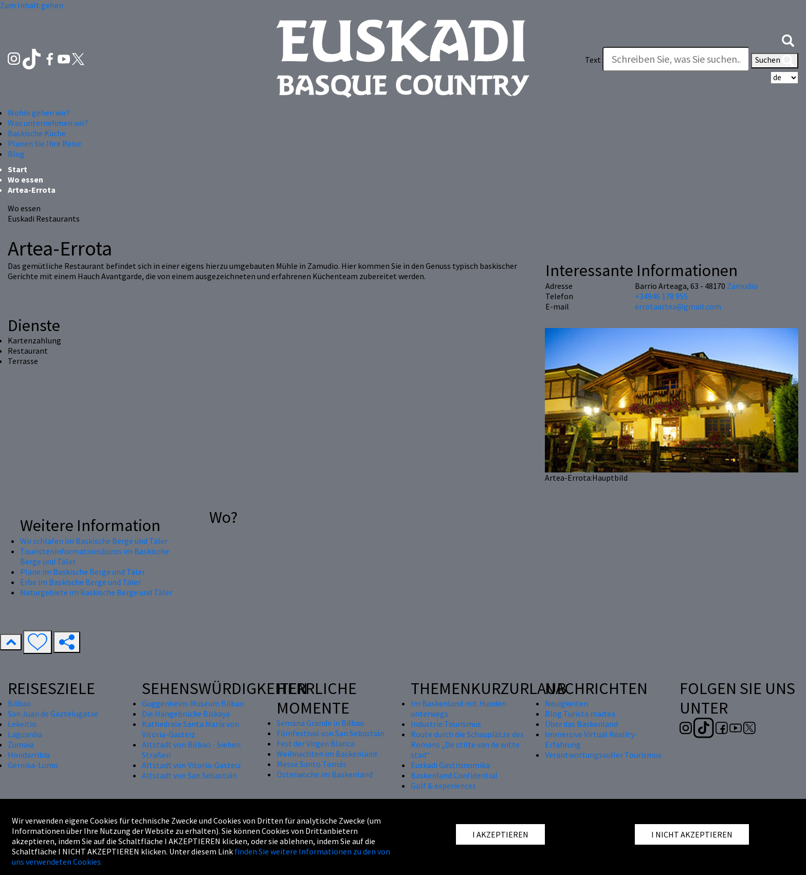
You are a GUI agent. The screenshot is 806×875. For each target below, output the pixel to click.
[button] (788, 39)
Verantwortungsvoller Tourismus (603, 755)
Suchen (774, 60)
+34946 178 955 (661, 296)
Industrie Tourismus (446, 724)
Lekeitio (22, 724)
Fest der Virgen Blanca (316, 743)
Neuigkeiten (566, 703)
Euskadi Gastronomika (450, 765)
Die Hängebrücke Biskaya (186, 713)
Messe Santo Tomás (311, 764)
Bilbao (19, 703)
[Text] (675, 59)
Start (17, 169)
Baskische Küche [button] (37, 133)
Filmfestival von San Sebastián (330, 733)
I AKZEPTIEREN (500, 834)
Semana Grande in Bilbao (320, 723)
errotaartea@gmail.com (678, 306)
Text (593, 59)
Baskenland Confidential (454, 775)
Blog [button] (16, 154)
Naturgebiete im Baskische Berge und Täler (96, 592)
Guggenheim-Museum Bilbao (193, 703)
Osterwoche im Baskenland (325, 774)
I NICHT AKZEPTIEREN (691, 834)
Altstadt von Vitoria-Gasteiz (191, 765)
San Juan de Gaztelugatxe (53, 713)
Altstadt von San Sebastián (189, 775)
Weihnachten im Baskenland (327, 754)
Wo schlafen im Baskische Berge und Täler (94, 541)
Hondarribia (29, 755)
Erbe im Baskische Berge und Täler (80, 582)
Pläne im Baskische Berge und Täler (82, 572)
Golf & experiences (443, 785)
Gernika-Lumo (33, 765)
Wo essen (25, 179)
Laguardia (25, 734)
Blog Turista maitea (580, 713)
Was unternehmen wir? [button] (48, 123)
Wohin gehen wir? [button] (39, 112)
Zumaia (21, 744)
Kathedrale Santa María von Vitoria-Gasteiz (190, 729)
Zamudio (742, 286)
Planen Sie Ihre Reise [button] (44, 143)
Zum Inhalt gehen (31, 5)
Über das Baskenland (581, 724)
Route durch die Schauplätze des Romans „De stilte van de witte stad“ (467, 744)
